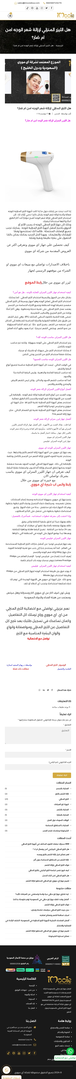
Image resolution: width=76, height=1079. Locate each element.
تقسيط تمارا (65, 1055)
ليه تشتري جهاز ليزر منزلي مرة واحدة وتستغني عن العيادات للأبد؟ (43, 894)
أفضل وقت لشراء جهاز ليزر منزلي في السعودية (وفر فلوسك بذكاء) (42, 899)
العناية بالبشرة (38, 814)
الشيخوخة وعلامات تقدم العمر (38, 830)
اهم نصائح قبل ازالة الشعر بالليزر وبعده (54, 854)
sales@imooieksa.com (27, 3)
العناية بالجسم (38, 788)
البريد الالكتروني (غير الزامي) (60, 762)
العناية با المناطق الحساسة (38, 825)
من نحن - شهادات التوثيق (25, 990)
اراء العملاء (30, 1003)
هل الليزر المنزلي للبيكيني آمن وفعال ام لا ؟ (52, 849)
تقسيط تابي (65, 1050)
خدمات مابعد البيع (62, 1046)
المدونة (32, 999)
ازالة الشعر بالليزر (38, 793)
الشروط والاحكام (63, 1032)
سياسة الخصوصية (63, 1037)
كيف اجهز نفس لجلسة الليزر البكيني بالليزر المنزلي (49, 870)
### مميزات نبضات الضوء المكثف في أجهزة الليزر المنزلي (46, 844)
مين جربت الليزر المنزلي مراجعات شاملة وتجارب (51, 910)
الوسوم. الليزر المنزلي (56, 665)
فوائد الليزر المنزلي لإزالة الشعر (58, 865)
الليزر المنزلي (38, 799)
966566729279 (52, 3)
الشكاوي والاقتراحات (62, 1041)
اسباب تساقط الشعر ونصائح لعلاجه (55, 915)
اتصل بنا (31, 1008)
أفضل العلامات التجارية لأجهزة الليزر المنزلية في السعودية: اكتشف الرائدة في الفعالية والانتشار (38, 923)
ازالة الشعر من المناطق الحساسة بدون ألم (52, 860)
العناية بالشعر (38, 809)
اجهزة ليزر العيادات (38, 804)
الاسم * (68, 750)
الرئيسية (59, 45)
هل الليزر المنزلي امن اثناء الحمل (56, 875)
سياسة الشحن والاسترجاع (60, 1028)
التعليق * (67, 725)
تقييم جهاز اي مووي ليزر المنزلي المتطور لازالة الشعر (48, 881)
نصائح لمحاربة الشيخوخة (59, 936)
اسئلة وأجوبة (30, 994)
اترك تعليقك (62, 775)
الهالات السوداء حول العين (38, 820)
